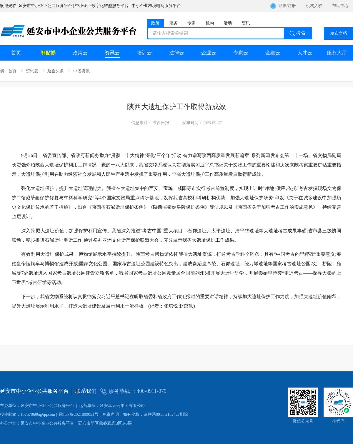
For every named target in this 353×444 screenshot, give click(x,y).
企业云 (208, 53)
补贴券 (48, 53)
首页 (16, 53)
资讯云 (112, 53)
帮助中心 (340, 6)
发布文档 (338, 33)
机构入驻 (314, 6)
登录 (282, 6)
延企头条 (55, 71)
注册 (292, 6)
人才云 (304, 53)
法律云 (176, 53)
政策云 (80, 53)
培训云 (144, 53)
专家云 (240, 53)
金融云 (272, 53)
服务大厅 (337, 53)
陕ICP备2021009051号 (49, 414)
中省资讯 (81, 71)
